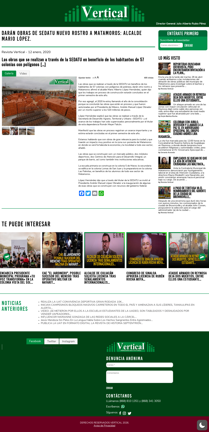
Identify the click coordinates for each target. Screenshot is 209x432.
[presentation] (6, 256)
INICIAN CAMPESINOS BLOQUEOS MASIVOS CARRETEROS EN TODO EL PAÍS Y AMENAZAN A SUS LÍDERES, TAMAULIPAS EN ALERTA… (117, 306)
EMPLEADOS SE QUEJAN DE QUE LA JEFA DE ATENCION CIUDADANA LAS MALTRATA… (190, 161)
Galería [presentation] (9, 73)
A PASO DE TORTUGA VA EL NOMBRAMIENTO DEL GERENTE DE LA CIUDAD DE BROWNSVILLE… (189, 192)
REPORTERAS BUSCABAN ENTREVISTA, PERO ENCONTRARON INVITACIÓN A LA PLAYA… (189, 68)
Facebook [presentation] (35, 341)
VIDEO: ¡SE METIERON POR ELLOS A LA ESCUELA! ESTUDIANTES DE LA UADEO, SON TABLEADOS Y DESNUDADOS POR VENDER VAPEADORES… (115, 312)
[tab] (9, 73)
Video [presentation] (23, 73)
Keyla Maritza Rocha (169, 116)
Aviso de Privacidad (104, 425)
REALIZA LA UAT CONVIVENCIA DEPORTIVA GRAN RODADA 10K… (82, 302)
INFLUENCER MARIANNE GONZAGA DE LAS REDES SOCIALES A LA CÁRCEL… (89, 317)
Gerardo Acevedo (168, 152)
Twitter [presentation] (51, 341)
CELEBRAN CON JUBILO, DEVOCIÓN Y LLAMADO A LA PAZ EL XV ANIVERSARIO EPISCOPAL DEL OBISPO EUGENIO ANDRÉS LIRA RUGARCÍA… (180, 129)
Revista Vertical (167, 89)
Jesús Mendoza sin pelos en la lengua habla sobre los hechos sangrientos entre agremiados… (97, 320)
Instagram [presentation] (68, 341)
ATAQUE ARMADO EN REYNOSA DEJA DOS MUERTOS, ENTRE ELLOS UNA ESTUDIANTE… (189, 97)
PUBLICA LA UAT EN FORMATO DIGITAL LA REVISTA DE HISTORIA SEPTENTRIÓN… (92, 323)
